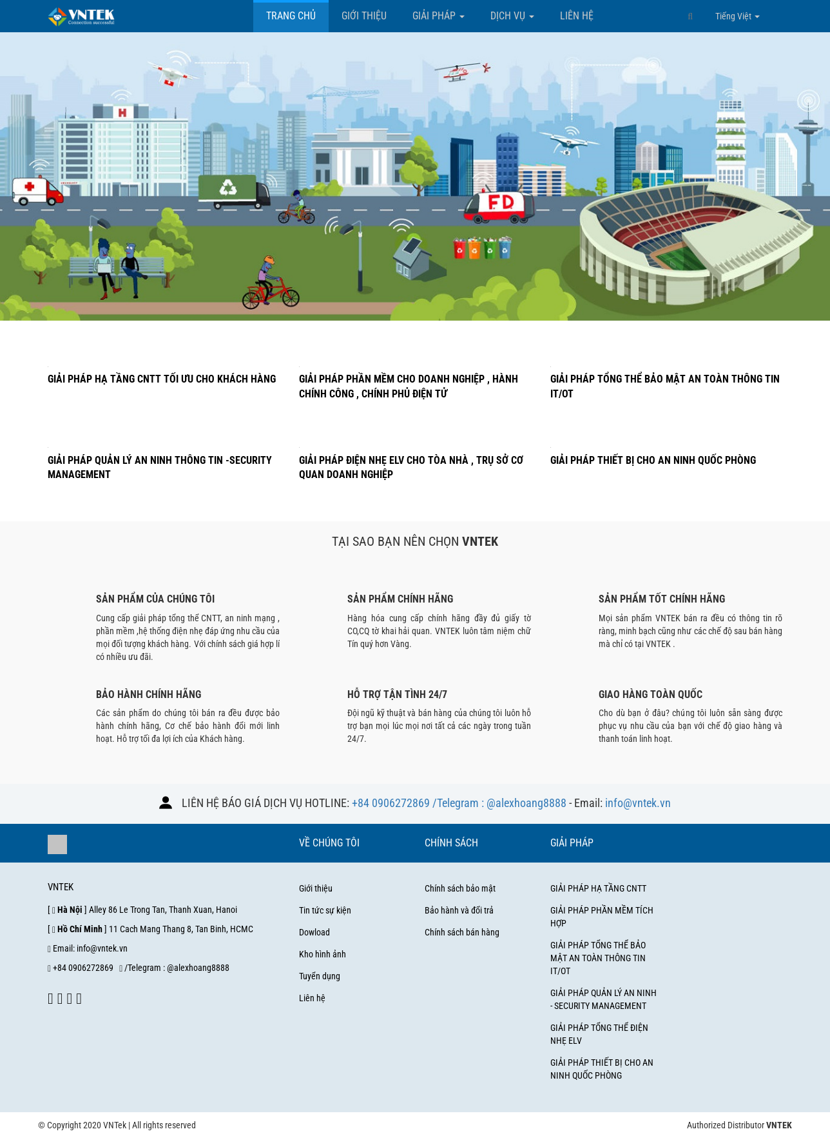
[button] (690, 16)
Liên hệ (577, 16)
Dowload (314, 932)
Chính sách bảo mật (460, 888)
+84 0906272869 (391, 803)
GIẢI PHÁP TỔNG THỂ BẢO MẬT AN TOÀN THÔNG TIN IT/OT (598, 958)
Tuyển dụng (319, 976)
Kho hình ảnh (322, 954)
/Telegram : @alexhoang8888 (499, 803)
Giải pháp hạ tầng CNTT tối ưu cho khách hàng (162, 379)
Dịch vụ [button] (512, 16)
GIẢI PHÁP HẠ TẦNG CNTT (598, 888)
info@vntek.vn (638, 803)
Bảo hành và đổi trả (459, 910)
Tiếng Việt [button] (737, 16)
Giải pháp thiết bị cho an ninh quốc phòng (653, 460)
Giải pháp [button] (438, 16)
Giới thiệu (364, 16)
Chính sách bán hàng (462, 932)
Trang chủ (291, 16)
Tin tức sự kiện (325, 910)
